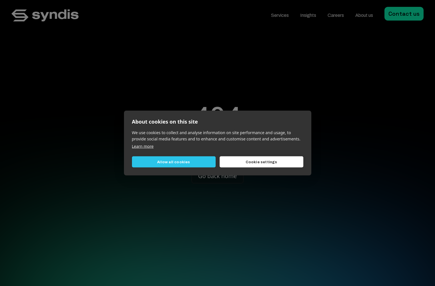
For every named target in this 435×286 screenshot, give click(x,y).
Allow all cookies (173, 162)
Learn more (143, 146)
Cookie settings (261, 162)
